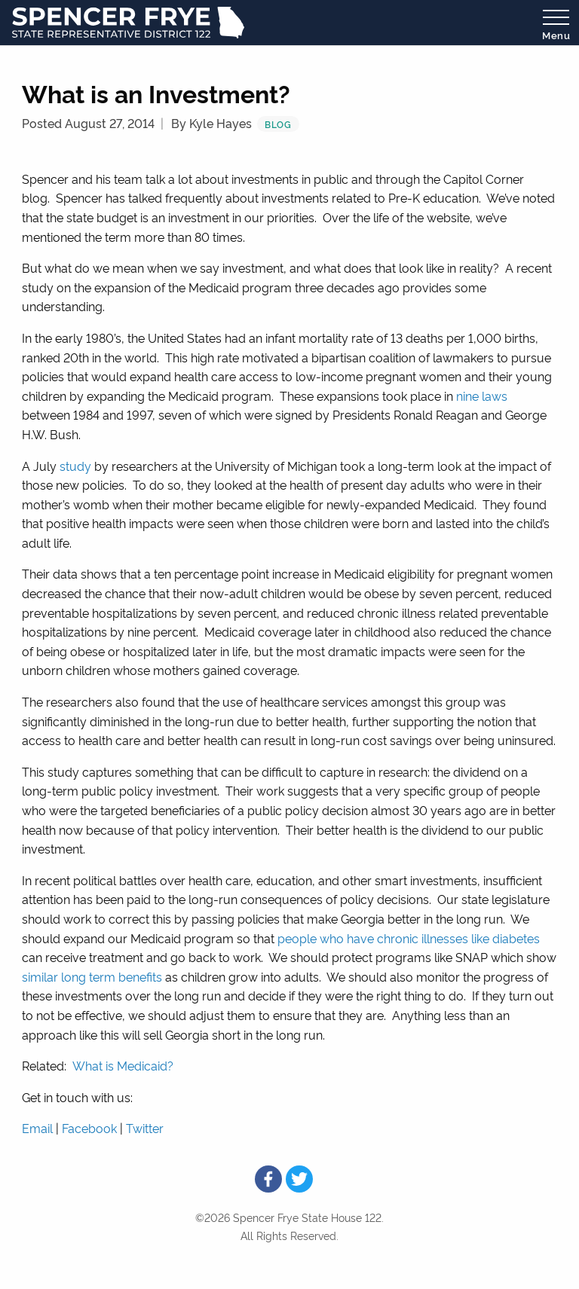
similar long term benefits (92, 976)
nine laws (481, 395)
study (75, 465)
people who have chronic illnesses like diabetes (408, 938)
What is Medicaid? (122, 1065)
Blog (278, 124)
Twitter (145, 1127)
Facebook (89, 1127)
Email (37, 1127)
